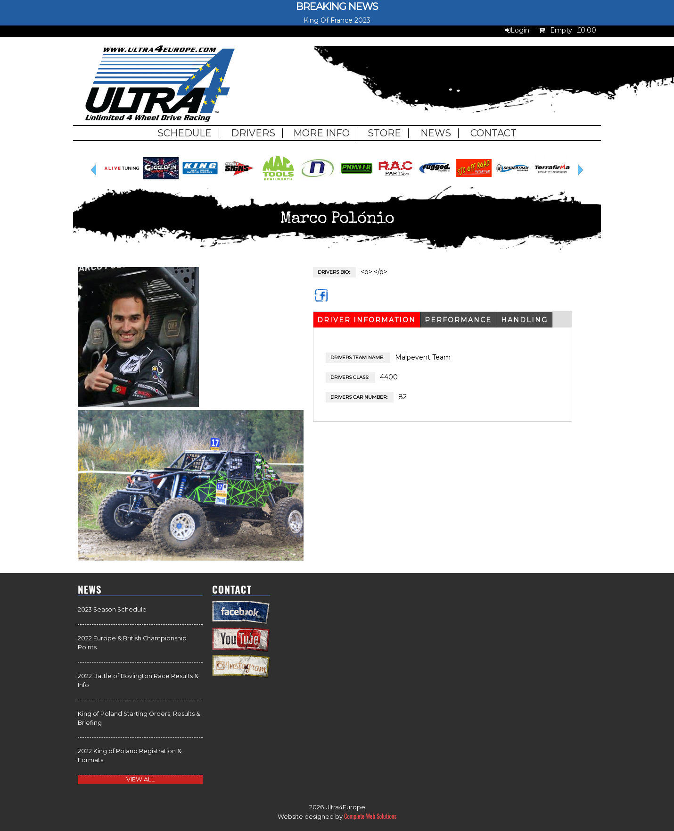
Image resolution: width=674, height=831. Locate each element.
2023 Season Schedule (112, 609)
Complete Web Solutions (370, 816)
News (435, 133)
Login (519, 30)
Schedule (184, 133)
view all (140, 779)
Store (384, 133)
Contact (493, 133)
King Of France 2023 (337, 20)
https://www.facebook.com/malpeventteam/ (322, 299)
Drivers (253, 133)
